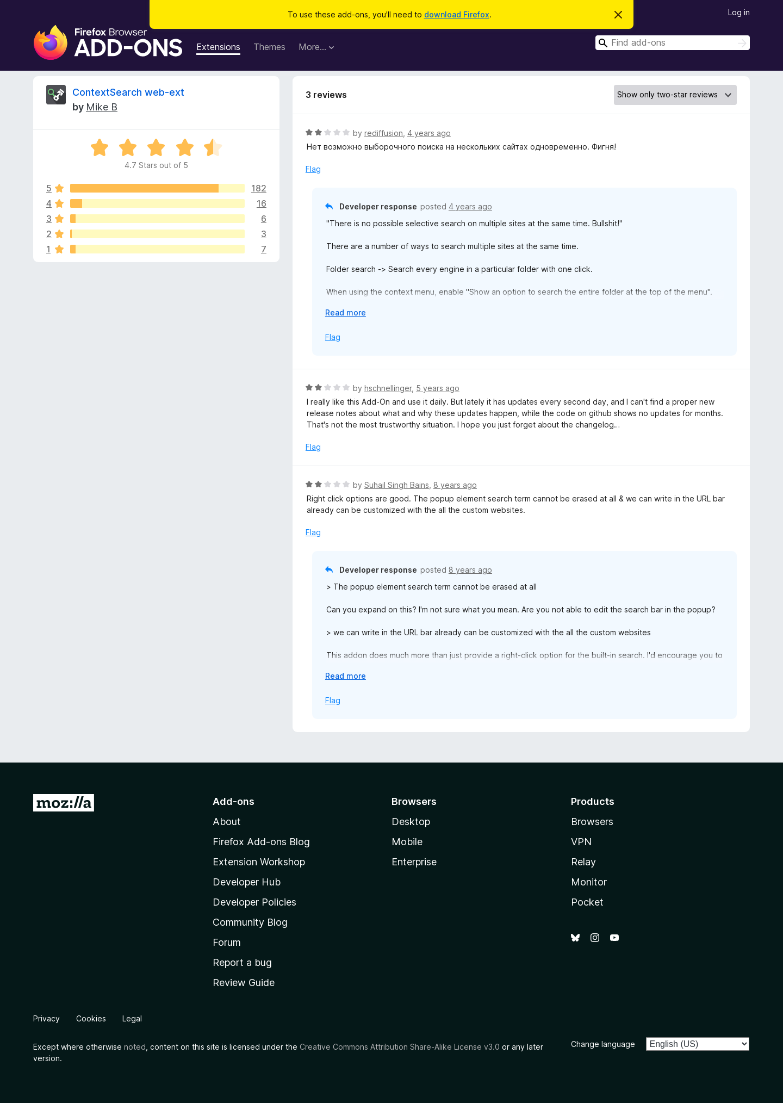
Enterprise (414, 861)
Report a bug (242, 962)
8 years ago (455, 484)
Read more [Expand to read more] (345, 312)
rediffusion (383, 133)
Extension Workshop (259, 861)
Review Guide (244, 982)
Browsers (592, 821)
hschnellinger (388, 388)
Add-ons (233, 801)
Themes (269, 46)
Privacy (46, 1018)
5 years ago (437, 388)
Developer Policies (254, 902)
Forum (227, 942)
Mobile (406, 841)
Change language (603, 1044)
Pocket (587, 902)
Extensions (218, 46)
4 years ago (429, 133)
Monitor (589, 882)
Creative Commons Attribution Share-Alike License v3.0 (400, 1046)
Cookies (91, 1018)
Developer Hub (247, 882)
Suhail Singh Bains (396, 484)
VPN (581, 841)
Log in (739, 12)
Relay (583, 861)
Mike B (101, 107)
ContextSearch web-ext (128, 92)
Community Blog (250, 922)
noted (135, 1046)
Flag (313, 168)
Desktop (410, 821)
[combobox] (672, 42)
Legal (132, 1018)
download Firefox (456, 14)
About (227, 821)
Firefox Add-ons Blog (261, 841)
